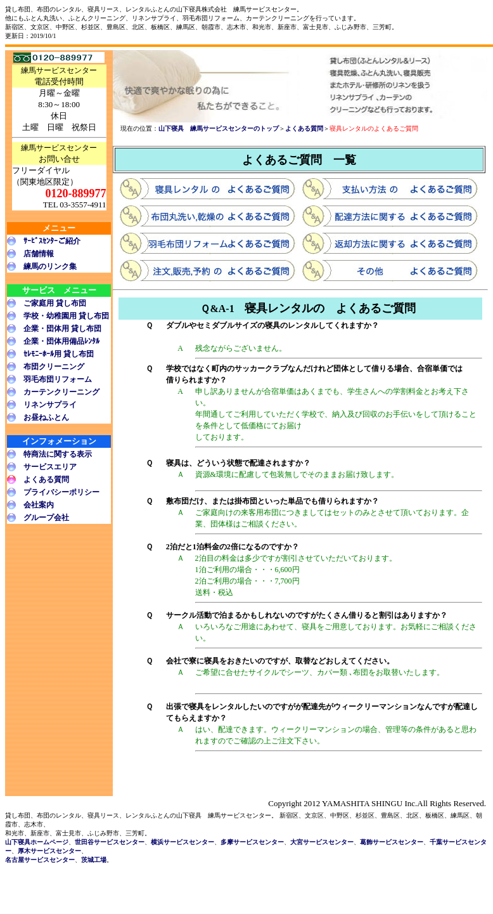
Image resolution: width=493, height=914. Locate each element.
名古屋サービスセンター (40, 859)
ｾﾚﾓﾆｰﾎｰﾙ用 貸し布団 (58, 353)
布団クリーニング (53, 366)
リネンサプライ (50, 404)
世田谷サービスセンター (109, 842)
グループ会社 (46, 517)
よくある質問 (46, 479)
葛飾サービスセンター (391, 842)
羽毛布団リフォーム (57, 379)
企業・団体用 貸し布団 (62, 328)
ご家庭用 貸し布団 (54, 303)
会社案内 (38, 504)
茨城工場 (93, 859)
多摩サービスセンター (252, 842)
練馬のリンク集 (50, 266)
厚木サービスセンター (49, 850)
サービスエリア (50, 466)
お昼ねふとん (46, 417)
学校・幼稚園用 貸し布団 (66, 315)
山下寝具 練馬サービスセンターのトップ (218, 128)
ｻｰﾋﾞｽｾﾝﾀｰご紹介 (51, 241)
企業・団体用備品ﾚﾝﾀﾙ (61, 341)
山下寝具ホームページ (36, 842)
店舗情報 (38, 253)
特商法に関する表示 (57, 454)
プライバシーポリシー (61, 492)
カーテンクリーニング (61, 392)
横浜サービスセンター (182, 842)
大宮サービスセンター (322, 842)
